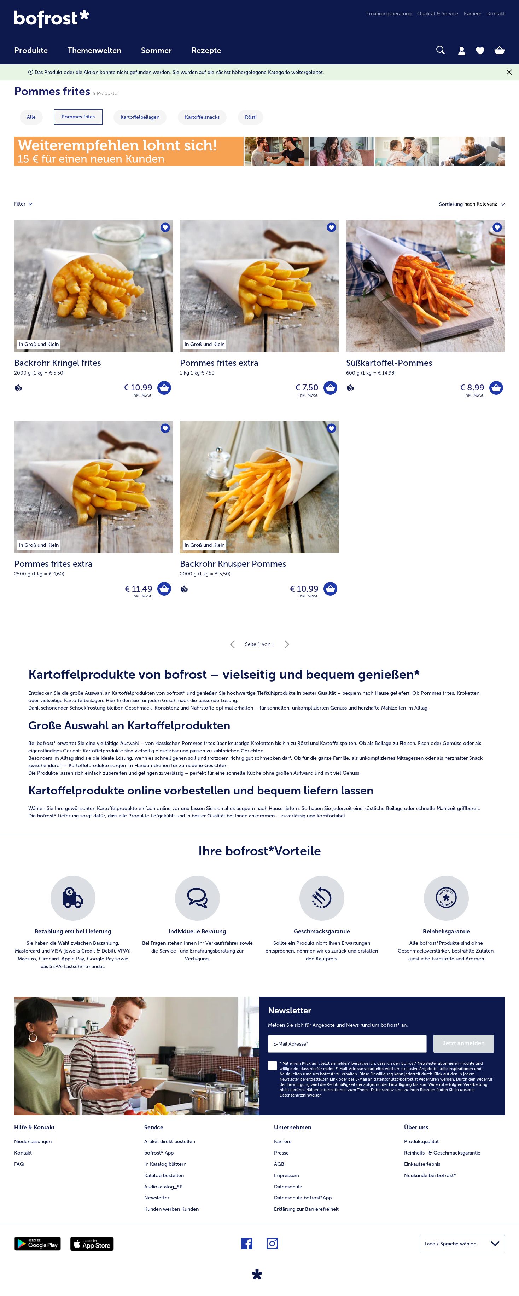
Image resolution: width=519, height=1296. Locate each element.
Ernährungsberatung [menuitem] (389, 14)
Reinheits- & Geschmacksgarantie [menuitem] (442, 1153)
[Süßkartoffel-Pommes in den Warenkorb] (496, 388)
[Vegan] (18, 387)
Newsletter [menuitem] (156, 1198)
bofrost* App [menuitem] (159, 1153)
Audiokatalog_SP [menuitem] (163, 1187)
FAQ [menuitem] (19, 1164)
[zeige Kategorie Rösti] (250, 117)
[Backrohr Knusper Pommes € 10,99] (259, 521)
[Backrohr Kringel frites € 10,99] (93, 320)
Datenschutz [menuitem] (288, 1187)
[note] (259, 743)
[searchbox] (245, 50)
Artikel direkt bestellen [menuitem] (169, 1142)
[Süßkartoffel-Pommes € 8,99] (425, 320)
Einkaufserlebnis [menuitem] (422, 1164)
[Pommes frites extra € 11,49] (93, 521)
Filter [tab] (27, 204)
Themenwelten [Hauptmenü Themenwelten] (94, 50)
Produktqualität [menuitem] (421, 1142)
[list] (259, 923)
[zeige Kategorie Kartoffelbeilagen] (140, 117)
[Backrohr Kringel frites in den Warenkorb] (164, 388)
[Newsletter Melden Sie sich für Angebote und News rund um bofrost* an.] (382, 1056)
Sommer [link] (156, 50)
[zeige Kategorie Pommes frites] (78, 117)
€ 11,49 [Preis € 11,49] (138, 589)
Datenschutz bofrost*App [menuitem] (303, 1198)
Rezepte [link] (206, 50)
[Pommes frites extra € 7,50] (259, 320)
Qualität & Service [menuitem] (437, 14)
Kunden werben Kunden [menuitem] (171, 1209)
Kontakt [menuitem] (496, 14)
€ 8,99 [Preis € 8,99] (472, 387)
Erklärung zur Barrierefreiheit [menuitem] (306, 1209)
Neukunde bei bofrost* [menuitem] (430, 1176)
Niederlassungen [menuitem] (33, 1142)
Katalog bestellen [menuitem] (164, 1176)
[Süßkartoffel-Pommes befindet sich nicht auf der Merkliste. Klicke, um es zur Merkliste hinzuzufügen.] (497, 227)
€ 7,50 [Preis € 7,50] (307, 387)
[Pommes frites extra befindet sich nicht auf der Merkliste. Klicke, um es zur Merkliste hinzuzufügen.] (331, 227)
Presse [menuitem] (281, 1153)
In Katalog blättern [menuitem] (165, 1164)
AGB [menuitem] (279, 1164)
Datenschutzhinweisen (301, 1095)
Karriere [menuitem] (473, 14)
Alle (31, 117)
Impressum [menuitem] (286, 1176)
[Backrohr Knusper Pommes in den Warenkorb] (330, 589)
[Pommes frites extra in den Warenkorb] (330, 388)
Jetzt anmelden (464, 1043)
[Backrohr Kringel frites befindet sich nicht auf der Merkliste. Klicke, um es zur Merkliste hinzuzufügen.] (165, 227)
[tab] (461, 51)
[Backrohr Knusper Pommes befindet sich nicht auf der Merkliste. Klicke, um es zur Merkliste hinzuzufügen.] (331, 428)
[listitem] (73, 923)
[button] (484, 204)
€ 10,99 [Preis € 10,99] (138, 387)
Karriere (283, 1142)
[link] (87, 19)
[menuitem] (31, 54)
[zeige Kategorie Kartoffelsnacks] (202, 117)
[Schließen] (509, 72)
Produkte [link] (31, 50)
